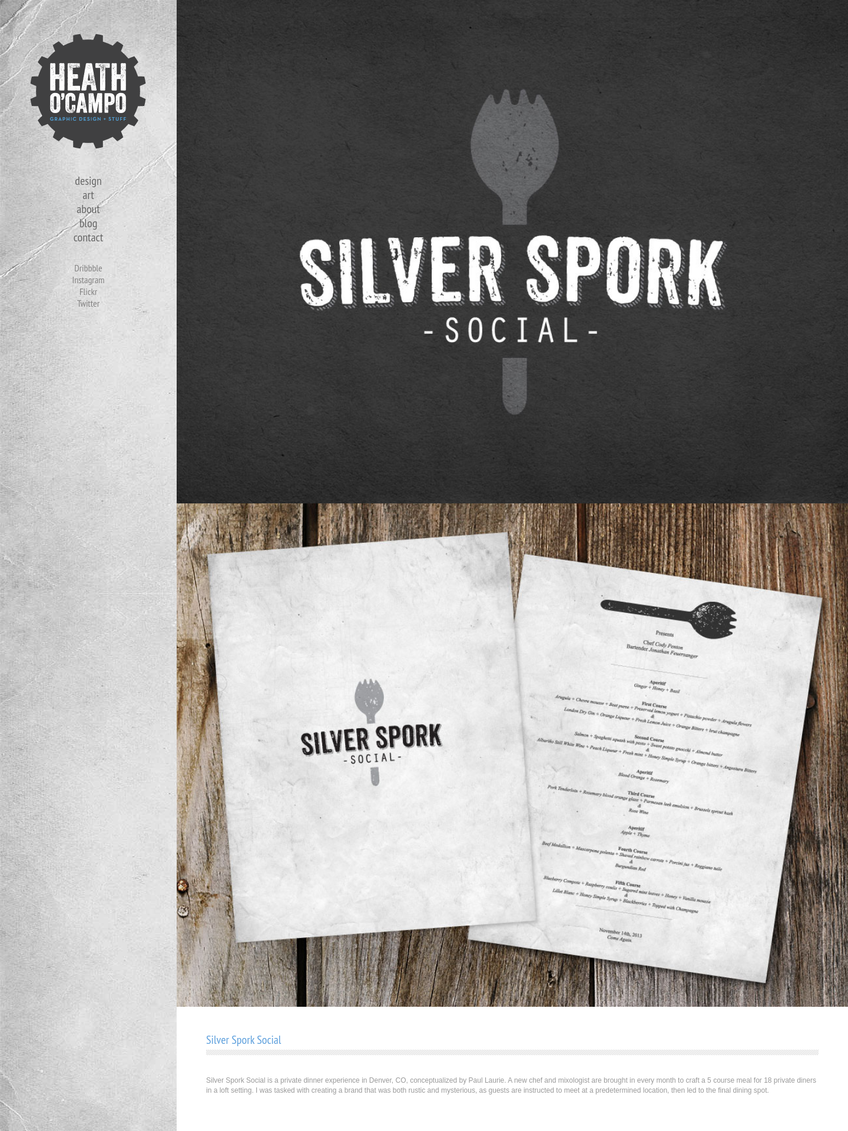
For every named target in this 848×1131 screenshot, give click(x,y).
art (88, 195)
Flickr (88, 291)
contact (88, 237)
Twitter (88, 303)
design (88, 181)
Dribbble (88, 268)
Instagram (88, 280)
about (88, 209)
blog (89, 223)
